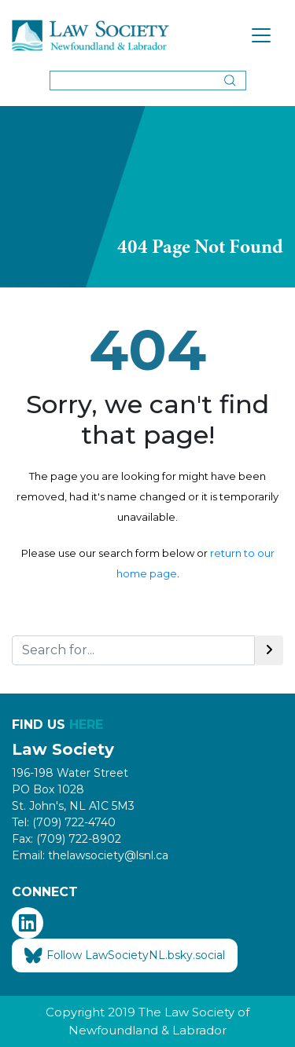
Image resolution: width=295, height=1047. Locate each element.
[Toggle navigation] (261, 35)
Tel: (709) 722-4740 (64, 822)
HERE (86, 724)
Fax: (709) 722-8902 (66, 839)
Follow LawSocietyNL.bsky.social (124, 956)
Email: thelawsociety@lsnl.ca (90, 855)
